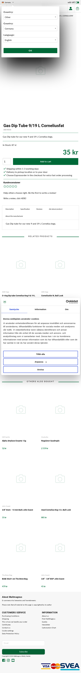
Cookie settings (8, 631)
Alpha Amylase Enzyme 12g (14, 441)
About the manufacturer (14, 216)
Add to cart (45, 161)
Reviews (39, 209)
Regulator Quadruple (50, 441)
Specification (25, 209)
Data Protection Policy (10, 634)
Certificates (6, 625)
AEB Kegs (7, 130)
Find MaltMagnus (48, 619)
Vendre (28, 656)
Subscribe (23, 652)
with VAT (73, 3)
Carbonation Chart (49, 628)
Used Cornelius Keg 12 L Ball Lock (56, 510)
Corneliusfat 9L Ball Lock (52, 296)
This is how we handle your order (14, 622)
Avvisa (40, 369)
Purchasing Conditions (10, 616)
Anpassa (41, 362)
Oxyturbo (44, 437)
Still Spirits (6, 437)
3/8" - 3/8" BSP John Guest (52, 579)
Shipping (5, 619)
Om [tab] (67, 309)
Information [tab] (40, 309)
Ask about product (55, 209)
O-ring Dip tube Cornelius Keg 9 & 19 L (18, 296)
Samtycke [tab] (14, 309)
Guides (44, 622)
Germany (8, 2)
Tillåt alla (40, 354)
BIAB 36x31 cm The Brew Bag (15, 579)
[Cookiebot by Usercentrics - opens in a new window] (66, 302)
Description (9, 209)
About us (45, 616)
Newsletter (46, 625)
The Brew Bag (7, 575)
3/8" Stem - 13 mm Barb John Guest (17, 510)
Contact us (6, 628)
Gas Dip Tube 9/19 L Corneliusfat (60, 16)
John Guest (6, 506)
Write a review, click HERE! (14, 198)
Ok (30, 50)
